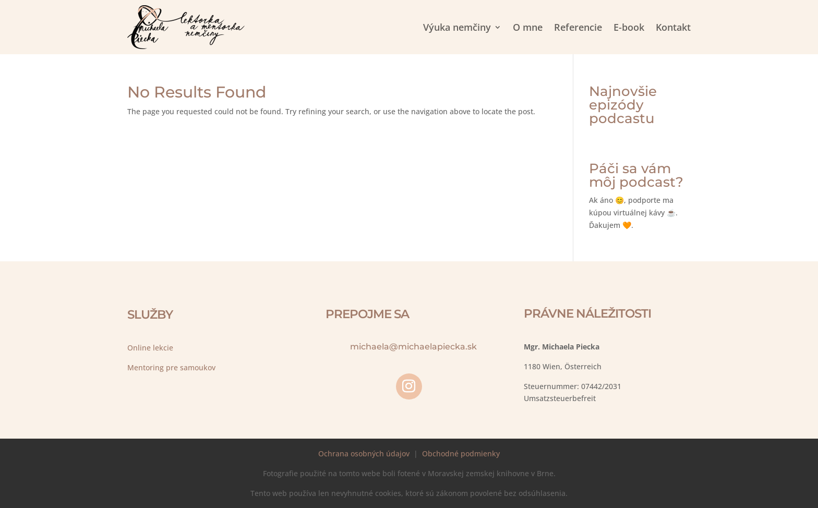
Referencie (578, 27)
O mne (528, 27)
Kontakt (673, 27)
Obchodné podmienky (461, 453)
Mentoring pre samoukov (171, 367)
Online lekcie (150, 348)
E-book (629, 27)
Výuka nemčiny (457, 27)
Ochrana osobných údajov (364, 453)
